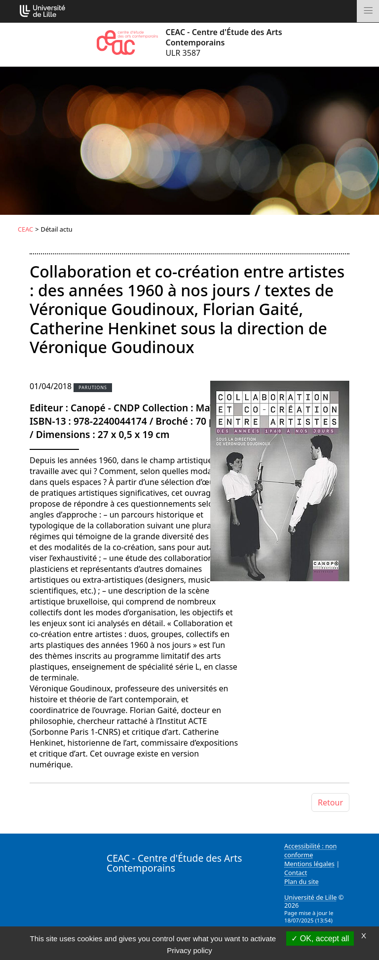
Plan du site (301, 881)
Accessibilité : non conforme (310, 850)
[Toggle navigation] (368, 11)
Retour (330, 802)
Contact (295, 872)
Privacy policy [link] (189, 950)
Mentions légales (309, 863)
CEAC (25, 229)
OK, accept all (320, 938)
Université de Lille (310, 897)
